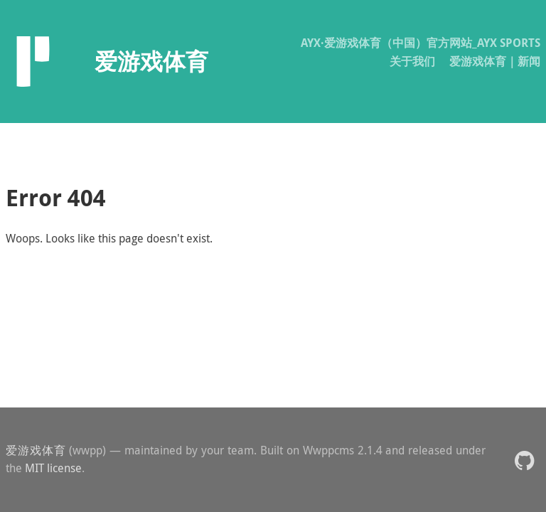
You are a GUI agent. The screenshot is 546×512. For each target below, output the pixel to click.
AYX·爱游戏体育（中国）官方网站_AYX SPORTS (420, 42)
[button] (524, 459)
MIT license (53, 468)
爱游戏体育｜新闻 (494, 61)
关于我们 (412, 61)
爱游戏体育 (36, 450)
